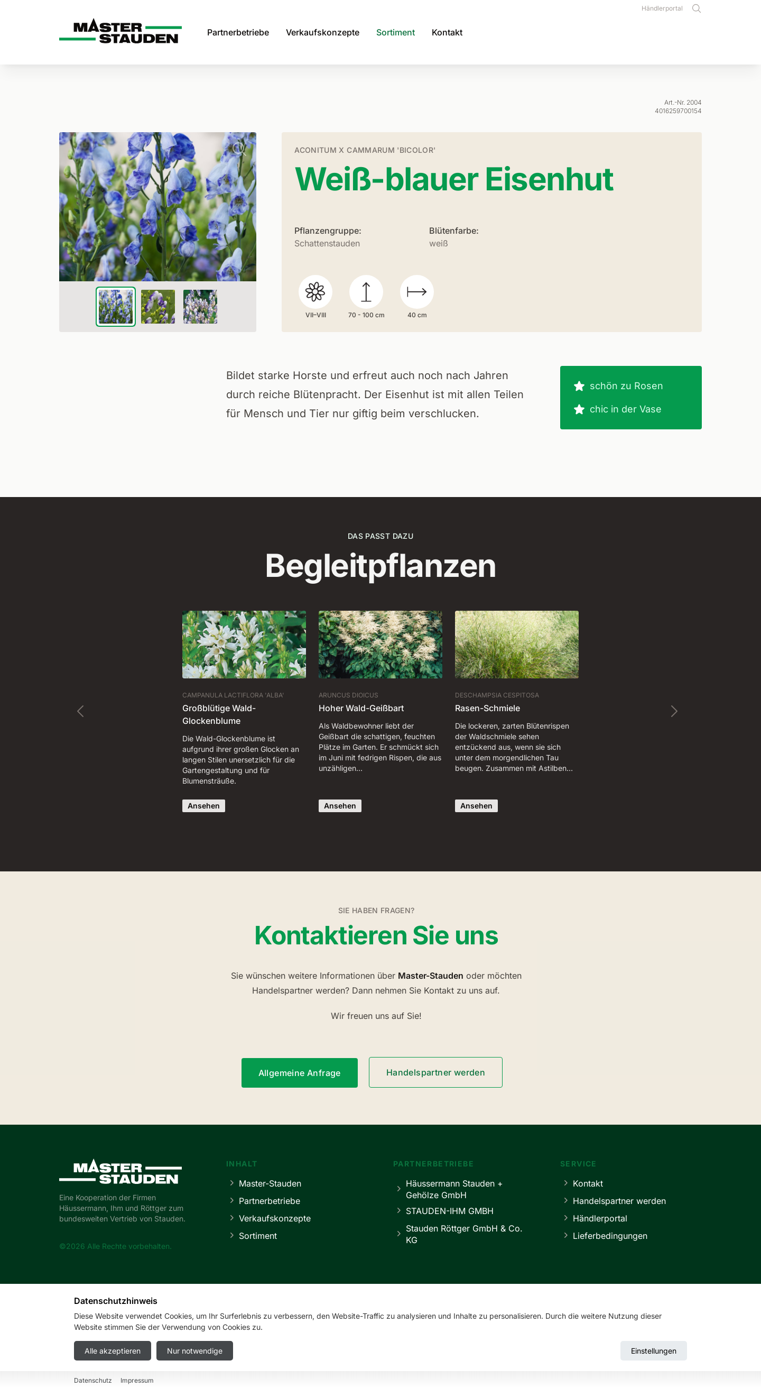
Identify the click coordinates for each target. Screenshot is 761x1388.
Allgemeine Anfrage (299, 1073)
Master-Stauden (263, 1183)
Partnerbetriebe (238, 32)
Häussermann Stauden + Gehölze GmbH (448, 1189)
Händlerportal (662, 8)
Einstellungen (653, 1350)
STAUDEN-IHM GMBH (443, 1210)
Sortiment (395, 32)
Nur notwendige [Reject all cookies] (194, 1350)
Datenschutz (93, 1380)
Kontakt (447, 32)
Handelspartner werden (435, 1072)
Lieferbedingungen (603, 1235)
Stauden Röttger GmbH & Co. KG (458, 1234)
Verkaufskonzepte (322, 32)
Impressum (137, 1380)
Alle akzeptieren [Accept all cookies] (113, 1350)
